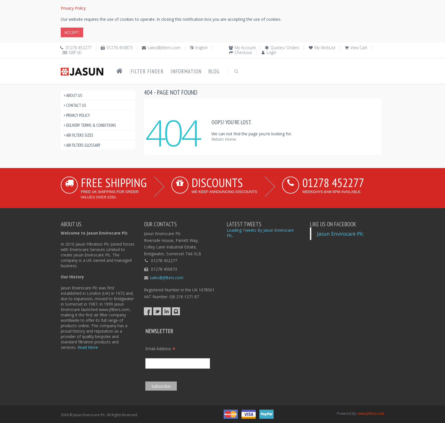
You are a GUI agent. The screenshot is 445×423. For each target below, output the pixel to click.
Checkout (243, 52)
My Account (245, 47)
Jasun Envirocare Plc (340, 233)
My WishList (324, 47)
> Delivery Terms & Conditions (90, 125)
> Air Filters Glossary (82, 145)
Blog (213, 71)
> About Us (73, 95)
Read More (87, 347)
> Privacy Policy (77, 115)
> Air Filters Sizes (78, 135)
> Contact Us (75, 105)
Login (271, 52)
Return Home (223, 139)
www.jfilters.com (371, 413)
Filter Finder (147, 71)
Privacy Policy (73, 8)
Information (186, 71)
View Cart (358, 47)
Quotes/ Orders (284, 47)
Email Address (160, 348)
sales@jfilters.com (164, 47)
